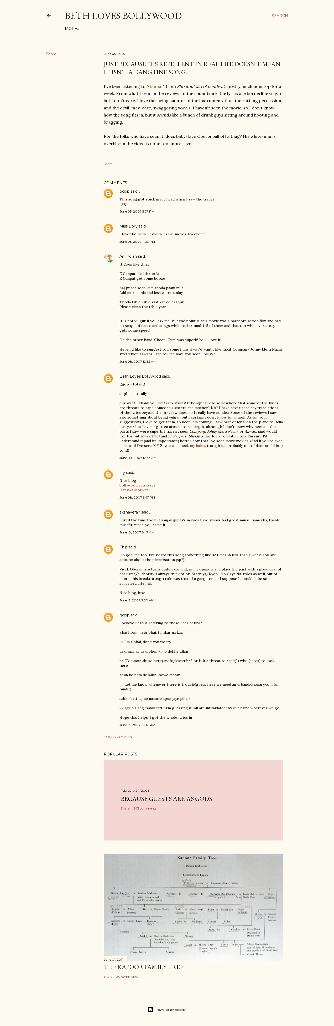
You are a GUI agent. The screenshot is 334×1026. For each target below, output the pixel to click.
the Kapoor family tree (143, 967)
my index (197, 445)
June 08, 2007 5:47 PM (137, 497)
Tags (96, 28)
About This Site (120, 28)
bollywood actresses (137, 485)
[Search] (280, 15)
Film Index (76, 28)
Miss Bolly (128, 226)
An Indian (128, 256)
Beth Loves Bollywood (123, 15)
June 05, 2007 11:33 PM (137, 242)
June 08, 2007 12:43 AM (137, 458)
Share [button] (51, 54)
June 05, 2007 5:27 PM (136, 211)
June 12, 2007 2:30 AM (136, 600)
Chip (123, 547)
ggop (124, 191)
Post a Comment (119, 737)
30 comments (127, 977)
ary (122, 472)
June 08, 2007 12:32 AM (137, 361)
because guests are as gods (166, 799)
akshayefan (129, 512)
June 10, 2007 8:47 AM (136, 532)
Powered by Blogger (167, 1010)
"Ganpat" (156, 86)
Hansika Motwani (134, 490)
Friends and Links (160, 28)
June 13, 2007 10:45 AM (137, 725)
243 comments (144, 808)
